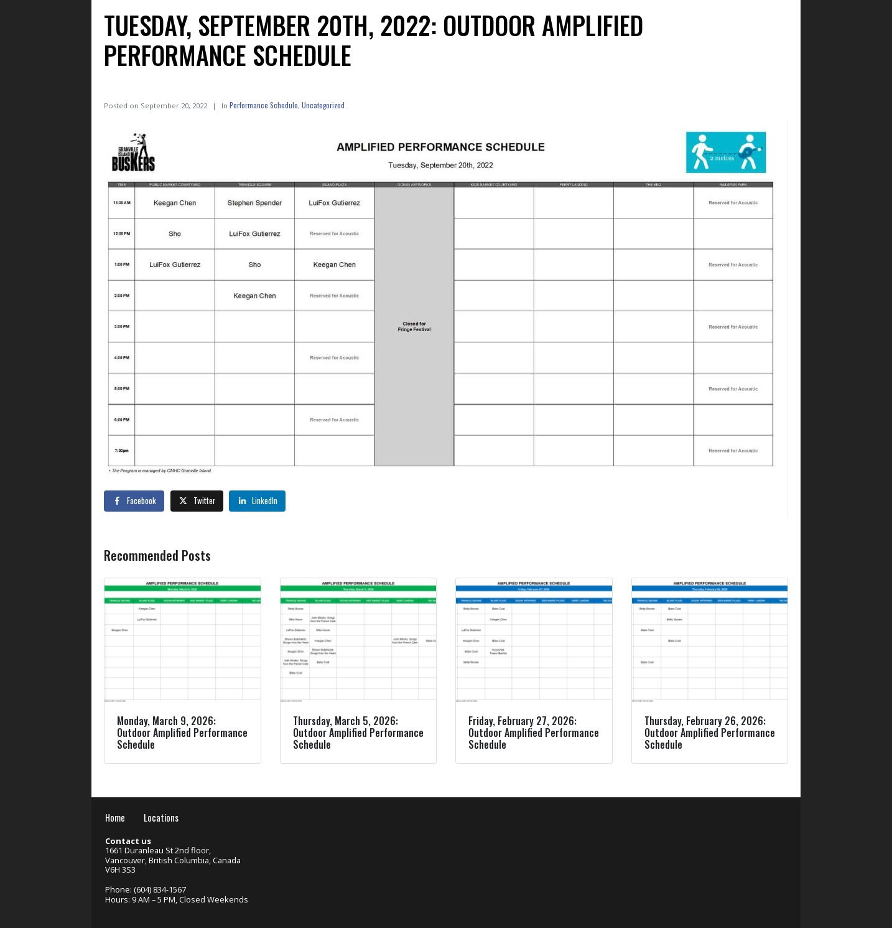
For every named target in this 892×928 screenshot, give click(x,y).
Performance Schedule (264, 105)
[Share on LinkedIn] (257, 501)
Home (115, 817)
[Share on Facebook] (134, 501)
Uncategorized (323, 105)
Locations (161, 817)
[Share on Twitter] (196, 501)
